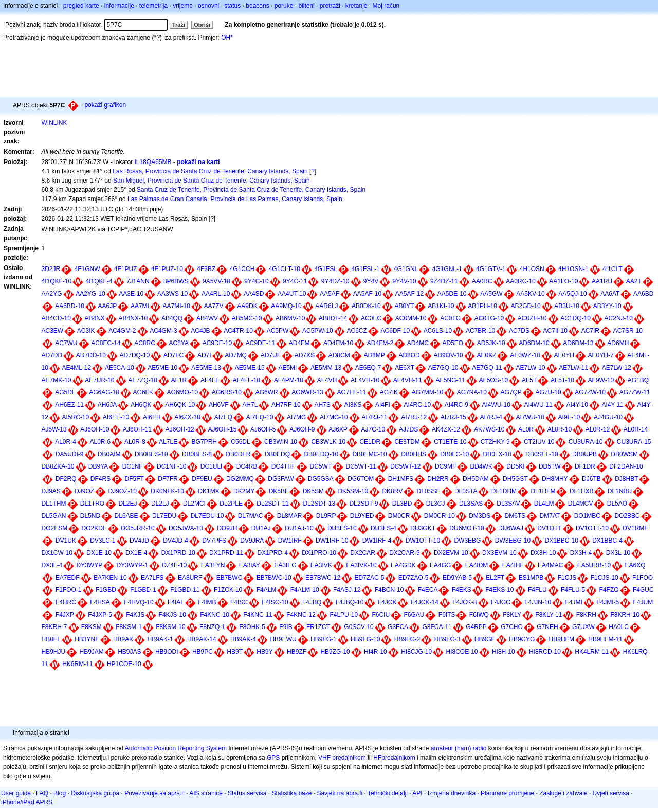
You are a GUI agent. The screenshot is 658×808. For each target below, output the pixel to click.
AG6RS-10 (227, 392)
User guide (16, 793)
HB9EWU (283, 639)
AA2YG (51, 293)
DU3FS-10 (342, 528)
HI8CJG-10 (416, 651)
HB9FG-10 (365, 639)
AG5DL (65, 392)
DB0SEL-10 (541, 454)
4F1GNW (87, 269)
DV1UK (66, 540)
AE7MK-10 (56, 380)
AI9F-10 (569, 417)
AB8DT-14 (333, 318)
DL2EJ (128, 503)
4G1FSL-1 (365, 269)
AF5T (529, 380)
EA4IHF (513, 565)
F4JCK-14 (424, 602)
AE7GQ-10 (443, 367)
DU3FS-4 (383, 528)
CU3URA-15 (634, 441)
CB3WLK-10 (328, 441)
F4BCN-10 (389, 590)
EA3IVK (321, 565)
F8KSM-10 (170, 627)
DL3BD (402, 503)
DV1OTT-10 (592, 528)
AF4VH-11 (407, 380)
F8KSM (91, 627)
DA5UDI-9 (70, 454)
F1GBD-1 (143, 590)
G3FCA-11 (436, 627)
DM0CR (399, 515)
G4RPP (476, 627)
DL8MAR (289, 515)
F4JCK (387, 602)
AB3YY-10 (607, 306)
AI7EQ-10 (259, 417)
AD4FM (299, 343)
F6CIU (381, 614)
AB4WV (207, 318)
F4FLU (537, 590)
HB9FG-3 (447, 639)
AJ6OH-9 (302, 429)
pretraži (330, 5)
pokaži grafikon (105, 105)
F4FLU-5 (573, 590)
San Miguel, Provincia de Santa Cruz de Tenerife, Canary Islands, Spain (211, 180)
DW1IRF (290, 540)
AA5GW (491, 293)
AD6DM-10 (534, 343)
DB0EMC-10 (369, 454)
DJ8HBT (626, 478)
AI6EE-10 (116, 417)
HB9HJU (53, 651)
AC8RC (144, 343)
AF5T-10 (562, 380)
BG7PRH (204, 441)
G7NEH (547, 627)
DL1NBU (620, 491)
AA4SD (254, 293)
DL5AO (617, 503)
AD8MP (374, 355)
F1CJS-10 (604, 577)
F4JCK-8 (464, 602)
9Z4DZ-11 (444, 281)
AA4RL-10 (216, 293)
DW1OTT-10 (423, 540)
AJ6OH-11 (137, 429)
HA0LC (619, 627)
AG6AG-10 (104, 392)
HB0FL (50, 639)
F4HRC (66, 602)
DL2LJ (160, 503)
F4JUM (643, 602)
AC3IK (86, 330)
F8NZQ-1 (212, 627)
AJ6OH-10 (94, 429)
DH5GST (515, 478)
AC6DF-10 (395, 330)
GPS (273, 757)
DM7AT (550, 515)
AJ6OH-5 (263, 429)
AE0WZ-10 (525, 355)
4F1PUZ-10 (167, 269)
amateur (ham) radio (459, 748)
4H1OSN (532, 269)
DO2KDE (94, 528)
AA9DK (247, 306)
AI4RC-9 (456, 404)
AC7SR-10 (628, 330)
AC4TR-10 (238, 330)
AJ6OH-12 (180, 429)
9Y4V (370, 281)
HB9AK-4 (243, 639)
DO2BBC (626, 515)
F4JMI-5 (607, 602)
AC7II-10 (555, 330)
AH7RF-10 (286, 404)
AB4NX (95, 318)
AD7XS (305, 355)
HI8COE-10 (462, 651)
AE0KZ (486, 355)
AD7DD (51, 355)
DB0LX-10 (497, 454)
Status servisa (247, 793)
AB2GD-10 (526, 306)
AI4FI (382, 404)
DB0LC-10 (454, 454)
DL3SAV (508, 503)
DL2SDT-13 (319, 503)
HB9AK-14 (201, 639)
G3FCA (398, 627)
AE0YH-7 (601, 355)
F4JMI (573, 602)
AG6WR (266, 392)
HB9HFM (561, 639)
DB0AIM (109, 454)
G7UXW (583, 627)
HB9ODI (166, 651)
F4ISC (239, 602)
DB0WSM (624, 454)
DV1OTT (549, 528)
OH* (227, 37)
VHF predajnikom (342, 757)
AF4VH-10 (365, 380)
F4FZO (609, 590)
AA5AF (329, 293)
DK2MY (243, 491)
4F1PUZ (125, 269)
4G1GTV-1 (490, 269)
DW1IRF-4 (377, 540)
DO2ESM (54, 528)
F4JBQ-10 (350, 602)
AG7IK (389, 392)
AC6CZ (356, 330)
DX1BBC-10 (561, 540)
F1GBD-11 (184, 590)
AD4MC (418, 343)
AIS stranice (206, 793)
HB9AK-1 (160, 639)
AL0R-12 (598, 429)
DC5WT (320, 466)
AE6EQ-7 (368, 367)
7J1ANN (138, 281)
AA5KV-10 (530, 293)
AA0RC (482, 281)
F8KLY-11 (548, 614)
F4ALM (267, 590)
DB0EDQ (277, 454)
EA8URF (190, 577)
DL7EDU (164, 515)
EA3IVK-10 (361, 565)
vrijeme (183, 5)
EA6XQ (635, 565)
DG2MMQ (240, 478)
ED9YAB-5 (457, 577)
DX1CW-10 (56, 552)
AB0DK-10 (366, 306)
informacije (119, 5)
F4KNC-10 (214, 614)
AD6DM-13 (578, 343)
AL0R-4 (65, 441)
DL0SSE (429, 491)
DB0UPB (584, 454)
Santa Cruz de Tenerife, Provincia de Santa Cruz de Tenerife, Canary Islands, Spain (251, 189)
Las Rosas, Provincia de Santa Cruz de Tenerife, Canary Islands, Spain (210, 171)
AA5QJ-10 (572, 293)
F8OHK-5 (252, 627)
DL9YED (362, 515)
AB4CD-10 (55, 318)
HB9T (235, 651)
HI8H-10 (503, 651)
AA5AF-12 (409, 293)
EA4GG (440, 565)
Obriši (202, 25)
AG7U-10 (548, 392)
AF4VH (327, 380)
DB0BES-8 (197, 454)
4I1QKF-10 (56, 281)
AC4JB (200, 330)
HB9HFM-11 (605, 639)
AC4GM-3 (163, 330)
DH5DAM (476, 478)
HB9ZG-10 (335, 651)
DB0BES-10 (151, 454)
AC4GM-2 (122, 330)
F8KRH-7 (54, 627)
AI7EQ (223, 417)
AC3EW (52, 330)
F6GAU (414, 614)
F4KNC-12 (301, 614)
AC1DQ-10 (575, 318)
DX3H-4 (581, 552)
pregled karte (81, 5)
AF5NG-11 (450, 380)
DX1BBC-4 (607, 540)
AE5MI (287, 367)
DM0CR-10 (439, 515)
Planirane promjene (507, 793)
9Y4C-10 (256, 281)
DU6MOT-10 (466, 528)
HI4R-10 (375, 651)
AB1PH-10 (482, 306)
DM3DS (479, 515)
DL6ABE (126, 515)
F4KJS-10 (172, 614)
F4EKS (461, 590)
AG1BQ (638, 380)
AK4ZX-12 (446, 429)
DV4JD (139, 540)
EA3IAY (249, 565)
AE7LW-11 (573, 367)
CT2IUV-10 (539, 441)
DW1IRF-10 (332, 540)
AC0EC (371, 318)
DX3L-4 (51, 565)
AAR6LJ (326, 306)
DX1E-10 (99, 552)
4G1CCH (242, 269)
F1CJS (567, 577)
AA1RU (602, 281)
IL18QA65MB (152, 162)
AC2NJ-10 (619, 318)
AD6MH (618, 343)
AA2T (634, 281)
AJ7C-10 (373, 429)
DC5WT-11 (361, 466)
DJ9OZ (84, 491)
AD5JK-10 (491, 343)
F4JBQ (311, 602)
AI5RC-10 (75, 417)
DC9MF (445, 466)
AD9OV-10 (448, 355)
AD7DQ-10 (135, 355)
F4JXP (65, 614)
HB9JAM (92, 651)
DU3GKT (422, 528)
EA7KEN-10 (110, 577)
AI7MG (296, 417)
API (417, 793)
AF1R (179, 380)
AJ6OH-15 (222, 429)
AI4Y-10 (577, 404)
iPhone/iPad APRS (26, 802)
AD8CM (339, 355)
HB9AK (123, 639)
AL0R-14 (636, 429)
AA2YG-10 (90, 293)
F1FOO (642, 577)
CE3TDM (406, 441)
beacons (257, 5)
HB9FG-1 (323, 639)
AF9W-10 (601, 380)
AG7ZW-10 (590, 392)
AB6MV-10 (290, 318)
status (232, 5)
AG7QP (511, 392)
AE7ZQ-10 (142, 380)
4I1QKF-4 (99, 281)
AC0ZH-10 (532, 318)
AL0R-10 (559, 429)
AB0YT (404, 306)
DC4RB (247, 466)
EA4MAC (550, 565)
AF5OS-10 (493, 380)
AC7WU (66, 343)
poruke (284, 5)
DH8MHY (555, 478)
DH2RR (437, 478)
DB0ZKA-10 (57, 466)
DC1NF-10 (171, 466)
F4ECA (428, 590)
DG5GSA (321, 478)
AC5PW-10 (317, 330)
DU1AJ (261, 528)
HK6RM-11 (77, 664)
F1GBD (106, 590)
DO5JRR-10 (137, 528)
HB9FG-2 (407, 639)
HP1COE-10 (124, 664)
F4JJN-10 (537, 602)
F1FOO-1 (69, 590)
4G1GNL (406, 269)
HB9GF (484, 639)
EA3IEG (285, 565)
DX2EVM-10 (451, 552)
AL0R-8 (134, 441)
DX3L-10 (618, 552)
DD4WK (481, 466)
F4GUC (643, 590)
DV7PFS (214, 540)
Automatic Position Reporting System (176, 748)
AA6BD (643, 293)
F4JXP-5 (100, 614)
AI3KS (352, 404)
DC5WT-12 (405, 466)
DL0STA (465, 491)
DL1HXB (582, 491)
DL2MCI (194, 503)
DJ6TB (591, 478)
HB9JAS (129, 651)
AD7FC (173, 355)
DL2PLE (231, 503)
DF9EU (202, 478)
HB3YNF (87, 639)
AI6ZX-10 (187, 417)
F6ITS (446, 614)
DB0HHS (413, 454)
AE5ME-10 (162, 367)
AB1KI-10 (441, 306)
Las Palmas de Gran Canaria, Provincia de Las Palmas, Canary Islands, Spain (234, 199)
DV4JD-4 (175, 540)
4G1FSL (325, 269)
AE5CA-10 (119, 367)
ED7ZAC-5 (369, 577)
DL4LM (544, 503)
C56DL (240, 441)
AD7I (204, 355)
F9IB (285, 627)
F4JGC (500, 602)
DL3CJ (435, 503)
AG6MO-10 (182, 392)
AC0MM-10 (411, 318)
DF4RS (100, 478)
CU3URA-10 (586, 441)
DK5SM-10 (353, 491)
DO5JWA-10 (186, 528)
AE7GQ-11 (487, 367)
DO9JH (227, 528)
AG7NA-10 (472, 392)
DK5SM (313, 491)
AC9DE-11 (260, 343)
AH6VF (219, 404)
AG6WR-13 (307, 392)
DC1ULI (211, 466)
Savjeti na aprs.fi (339, 793)
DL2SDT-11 (273, 503)
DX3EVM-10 (499, 552)
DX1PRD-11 (226, 552)
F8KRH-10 (624, 614)
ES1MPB (531, 577)
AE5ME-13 (206, 367)
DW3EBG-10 (513, 540)
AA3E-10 (131, 293)
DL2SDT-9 (363, 503)
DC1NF (132, 466)
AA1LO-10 (563, 281)
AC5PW (278, 330)
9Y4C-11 (295, 281)
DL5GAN (53, 515)
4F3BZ (206, 269)
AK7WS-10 (489, 429)
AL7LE (168, 441)
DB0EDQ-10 (321, 454)
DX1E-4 (136, 552)
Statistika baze (291, 793)
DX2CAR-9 (404, 552)
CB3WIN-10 (280, 441)
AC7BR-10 (480, 330)
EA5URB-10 (594, 565)
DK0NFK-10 (167, 491)
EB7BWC (229, 577)
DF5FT (134, 478)
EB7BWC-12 (322, 577)
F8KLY (512, 614)
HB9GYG (522, 639)
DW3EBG (467, 540)
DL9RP (326, 515)
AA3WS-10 (172, 293)
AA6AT (609, 293)
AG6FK (143, 392)
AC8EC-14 (105, 343)
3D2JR (50, 269)
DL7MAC (250, 515)
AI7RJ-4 (491, 417)
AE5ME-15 (250, 367)
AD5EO (453, 343)
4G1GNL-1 (447, 269)
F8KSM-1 (129, 627)
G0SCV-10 (358, 627)
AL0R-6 (100, 441)
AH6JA (107, 404)
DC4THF (283, 466)
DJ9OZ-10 (122, 491)
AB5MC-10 (247, 318)
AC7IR (590, 330)
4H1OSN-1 (573, 269)
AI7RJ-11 (374, 417)
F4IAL (176, 602)
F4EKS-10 (499, 590)
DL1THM (53, 503)
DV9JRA (252, 540)
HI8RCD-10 (545, 651)
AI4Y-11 (613, 404)
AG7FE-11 (351, 392)
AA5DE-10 (452, 293)
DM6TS (515, 515)
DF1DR (585, 466)
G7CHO (512, 627)
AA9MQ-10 (286, 306)
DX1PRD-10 (178, 552)
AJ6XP (338, 429)
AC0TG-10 (489, 318)
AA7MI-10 (176, 306)
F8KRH (586, 614)
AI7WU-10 (530, 417)
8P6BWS (176, 281)
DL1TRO (92, 503)
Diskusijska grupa (95, 793)
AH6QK (141, 404)
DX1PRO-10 (319, 552)
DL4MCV (580, 503)
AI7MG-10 (334, 417)
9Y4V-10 (404, 281)
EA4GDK (403, 565)
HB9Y (264, 651)
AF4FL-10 (246, 380)
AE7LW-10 (530, 367)
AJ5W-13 (53, 429)
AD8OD (408, 355)
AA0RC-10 (520, 281)
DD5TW (550, 466)
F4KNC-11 (257, 614)
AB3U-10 (566, 306)
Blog (59, 793)
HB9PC (202, 651)
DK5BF (279, 491)
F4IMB (207, 602)
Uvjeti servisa (611, 793)
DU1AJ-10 (299, 528)
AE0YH (564, 355)
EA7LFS (152, 577)
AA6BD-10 (69, 306)
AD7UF (271, 355)
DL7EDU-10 (207, 515)
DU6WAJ (510, 528)
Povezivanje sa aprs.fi (154, 793)
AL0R (526, 429)
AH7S (322, 404)
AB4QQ (171, 318)
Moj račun (386, 5)
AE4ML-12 (77, 367)
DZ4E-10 (174, 565)
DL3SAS (471, 503)
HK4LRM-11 (592, 651)
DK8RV (392, 491)
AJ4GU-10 (608, 417)
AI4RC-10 (417, 404)
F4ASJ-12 (346, 590)
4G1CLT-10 (284, 269)
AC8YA (179, 343)
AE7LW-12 (616, 367)
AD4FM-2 (380, 343)
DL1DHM (504, 491)
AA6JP (107, 306)
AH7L (250, 404)
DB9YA (98, 466)
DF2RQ (66, 478)
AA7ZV (214, 306)
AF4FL (209, 380)
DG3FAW (281, 478)
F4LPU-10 (344, 614)
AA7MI (140, 306)
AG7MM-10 (427, 392)
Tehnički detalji (388, 793)
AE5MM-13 (325, 367)
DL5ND (90, 515)
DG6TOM (361, 478)
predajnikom (398, 757)
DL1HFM (543, 491)
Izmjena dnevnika (452, 793)
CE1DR (369, 441)
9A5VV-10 (216, 281)
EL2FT (495, 577)
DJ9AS (50, 491)
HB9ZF (296, 651)
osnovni (208, 5)
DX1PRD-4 (272, 552)
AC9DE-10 (217, 343)
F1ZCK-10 (228, 590)
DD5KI (515, 466)
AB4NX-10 (133, 318)
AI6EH (152, 417)
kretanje (356, 5)
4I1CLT (612, 269)
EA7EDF (68, 577)
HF (377, 757)
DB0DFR (238, 454)
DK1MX (208, 491)
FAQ (42, 793)
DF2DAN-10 (626, 466)
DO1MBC (587, 515)
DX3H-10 (543, 552)
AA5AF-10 (367, 293)
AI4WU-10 (496, 404)
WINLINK (54, 123)
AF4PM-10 (288, 380)
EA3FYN (213, 565)
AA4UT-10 (292, 293)
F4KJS (135, 614)
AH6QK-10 (180, 404)
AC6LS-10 (438, 330)
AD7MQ (236, 355)
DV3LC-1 (102, 540)
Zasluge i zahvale (563, 793)
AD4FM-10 (338, 343)
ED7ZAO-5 (413, 577)
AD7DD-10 (91, 355)
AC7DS (519, 330)
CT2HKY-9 (495, 441)
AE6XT (404, 367)
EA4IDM (476, 565)
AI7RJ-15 (453, 417)
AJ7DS (408, 429)
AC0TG (450, 318)
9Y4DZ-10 (335, 281)
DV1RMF (635, 528)
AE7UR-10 (99, 380)
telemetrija (153, 5)
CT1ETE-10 (450, 441)
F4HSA (100, 602)
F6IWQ (479, 614)
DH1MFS (400, 478)
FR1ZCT (318, 627)
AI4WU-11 (538, 404)
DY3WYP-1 (132, 565)
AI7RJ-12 (414, 417)
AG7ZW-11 (634, 392)
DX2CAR (362, 552)
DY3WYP (90, 565)
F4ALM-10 (304, 590)
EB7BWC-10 (274, 577)
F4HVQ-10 (138, 602)
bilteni (306, 5)
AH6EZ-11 (69, 404)
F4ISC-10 (275, 602)
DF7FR (168, 478)
